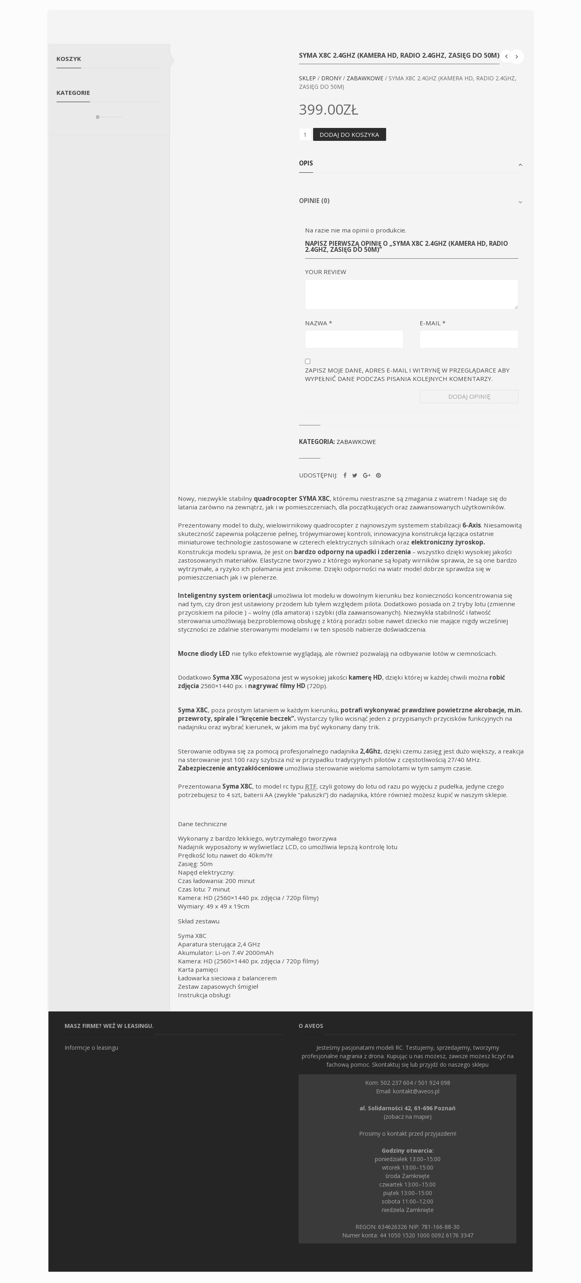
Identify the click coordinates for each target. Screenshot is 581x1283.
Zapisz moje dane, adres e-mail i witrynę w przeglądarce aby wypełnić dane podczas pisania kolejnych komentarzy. (407, 374)
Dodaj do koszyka (349, 134)
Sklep (307, 78)
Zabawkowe (365, 78)
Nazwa (318, 323)
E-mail (432, 323)
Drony (331, 78)
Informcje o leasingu (91, 1047)
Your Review (325, 272)
